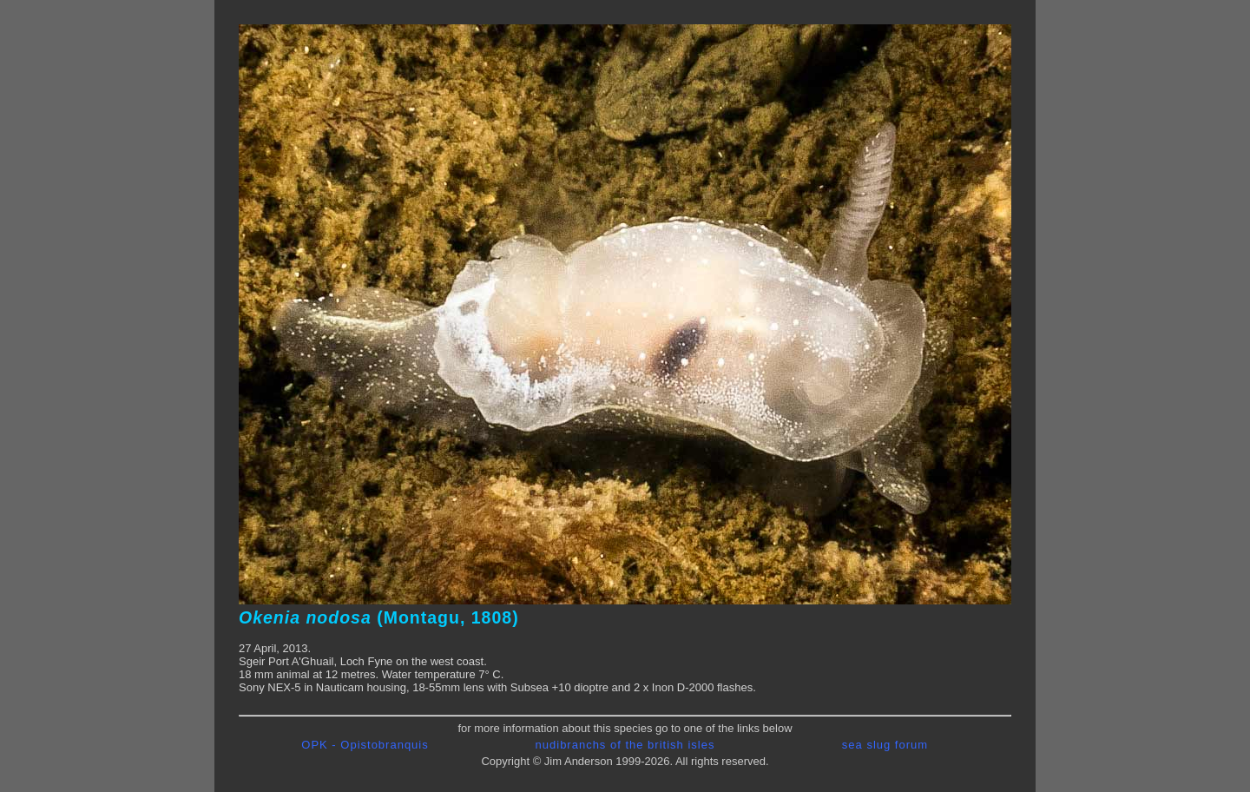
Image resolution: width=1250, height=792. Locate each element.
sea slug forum (885, 744)
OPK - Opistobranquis (364, 744)
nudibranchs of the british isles (625, 744)
